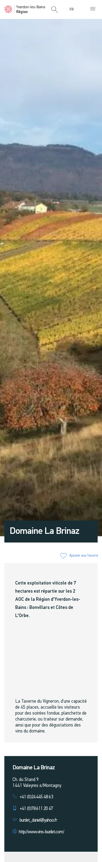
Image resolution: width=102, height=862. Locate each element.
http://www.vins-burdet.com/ (41, 832)
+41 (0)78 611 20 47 (36, 808)
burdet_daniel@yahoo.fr (38, 820)
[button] (54, 10)
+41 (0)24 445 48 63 (36, 797)
